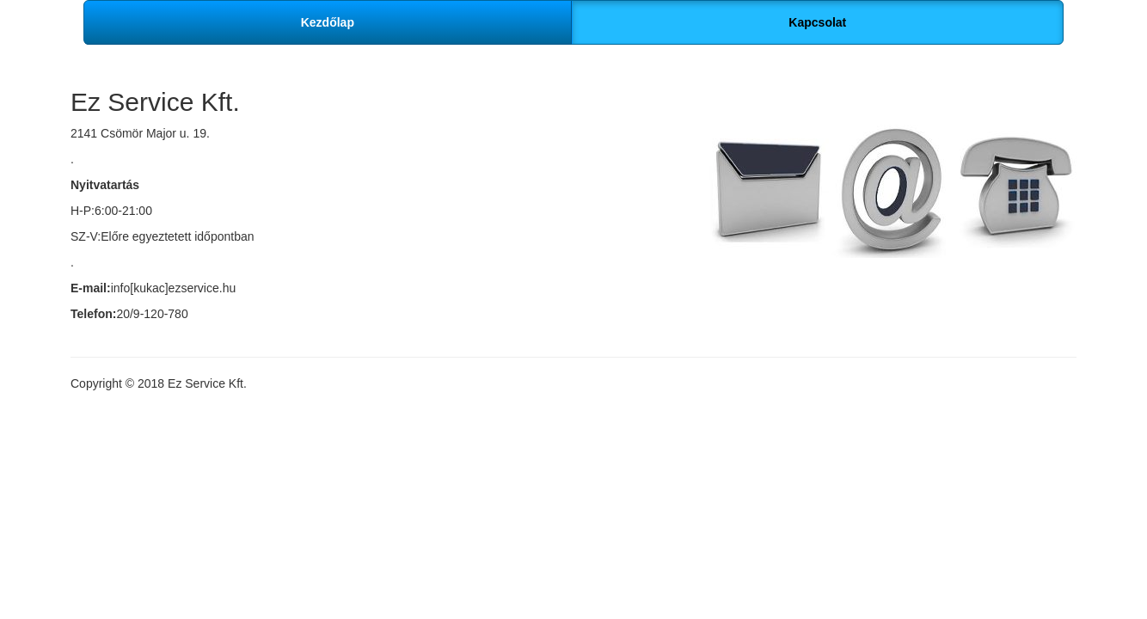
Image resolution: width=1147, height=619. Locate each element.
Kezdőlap (327, 22)
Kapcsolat (817, 22)
